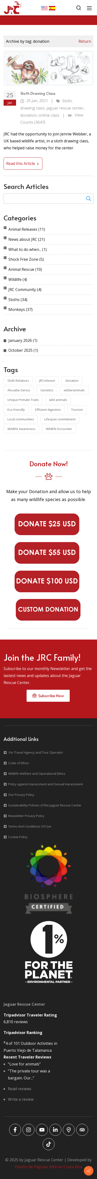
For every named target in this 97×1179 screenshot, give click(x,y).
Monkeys (20, 309)
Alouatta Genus (18, 390)
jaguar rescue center (65, 108)
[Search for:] (48, 198)
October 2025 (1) (23, 350)
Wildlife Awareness (21, 429)
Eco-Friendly (16, 409)
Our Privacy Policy (21, 794)
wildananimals (74, 390)
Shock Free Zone (26, 259)
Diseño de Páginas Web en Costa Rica (48, 1166)
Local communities (20, 419)
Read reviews (19, 1088)
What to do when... (27, 249)
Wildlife (17, 279)
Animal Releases (26, 229)
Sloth (67, 100)
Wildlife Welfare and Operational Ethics (36, 773)
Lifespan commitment (59, 419)
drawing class (32, 108)
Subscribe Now (48, 695)
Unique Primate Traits (23, 400)
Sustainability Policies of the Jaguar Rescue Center (44, 805)
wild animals (58, 400)
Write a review (21, 1099)
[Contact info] (88, 1171)
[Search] (79, 8)
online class (49, 115)
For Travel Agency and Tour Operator (36, 752)
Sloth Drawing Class (37, 93)
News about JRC (26, 239)
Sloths (17, 299)
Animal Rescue (25, 269)
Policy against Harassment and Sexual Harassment (45, 784)
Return (85, 41)
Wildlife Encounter (59, 429)
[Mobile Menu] (89, 8)
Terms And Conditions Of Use (29, 826)
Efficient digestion (48, 409)
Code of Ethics (18, 763)
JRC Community (24, 289)
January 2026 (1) (22, 340)
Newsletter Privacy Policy (26, 816)
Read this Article (23, 163)
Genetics (46, 390)
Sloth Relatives (18, 380)
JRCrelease (47, 380)
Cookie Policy (18, 837)
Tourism (77, 409)
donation (28, 115)
